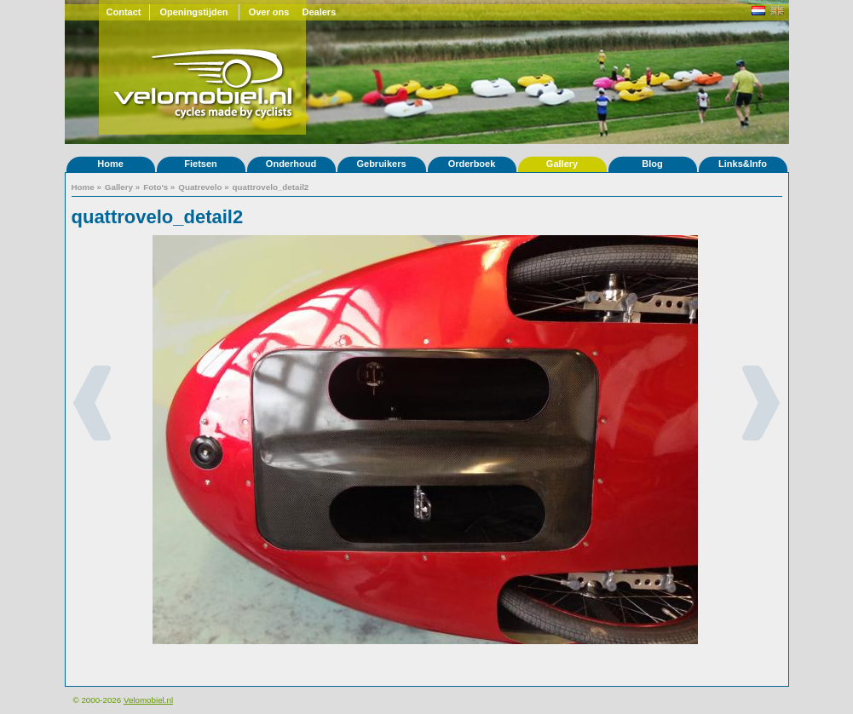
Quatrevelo (200, 187)
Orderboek (472, 163)
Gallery (562, 163)
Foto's (155, 187)
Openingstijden (193, 12)
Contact (124, 12)
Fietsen (200, 163)
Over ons (269, 12)
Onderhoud (291, 163)
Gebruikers (381, 163)
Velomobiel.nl (148, 700)
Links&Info (742, 163)
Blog (652, 163)
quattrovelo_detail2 (271, 187)
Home (110, 163)
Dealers (320, 12)
